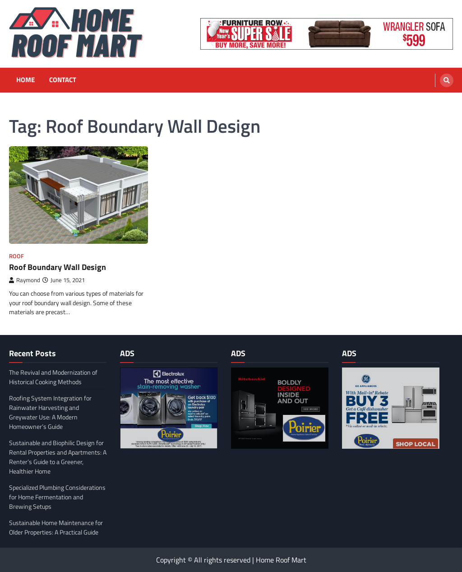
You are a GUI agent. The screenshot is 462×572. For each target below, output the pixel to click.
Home (25, 80)
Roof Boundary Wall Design (57, 267)
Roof (16, 256)
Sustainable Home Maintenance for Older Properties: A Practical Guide (56, 527)
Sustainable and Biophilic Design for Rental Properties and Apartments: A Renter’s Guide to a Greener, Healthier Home (57, 457)
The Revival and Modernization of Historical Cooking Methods (53, 376)
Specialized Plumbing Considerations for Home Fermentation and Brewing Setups (57, 497)
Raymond (24, 280)
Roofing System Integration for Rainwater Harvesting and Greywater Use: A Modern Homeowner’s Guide (50, 412)
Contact (62, 80)
